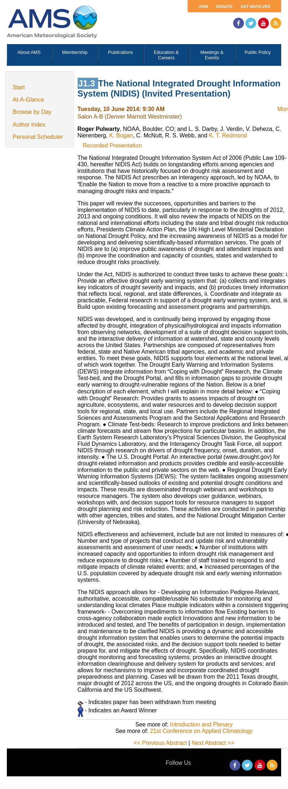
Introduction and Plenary (201, 724)
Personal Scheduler (38, 137)
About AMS (29, 52)
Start (19, 87)
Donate (224, 6)
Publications (120, 52)
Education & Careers (166, 55)
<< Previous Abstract (160, 743)
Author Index (29, 124)
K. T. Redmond (228, 135)
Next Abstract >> (213, 743)
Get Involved (255, 6)
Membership (74, 52)
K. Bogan (121, 135)
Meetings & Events (211, 55)
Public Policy (258, 52)
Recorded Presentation (112, 145)
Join (203, 6)
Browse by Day (32, 112)
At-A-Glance (28, 100)
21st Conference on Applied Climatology (201, 731)
